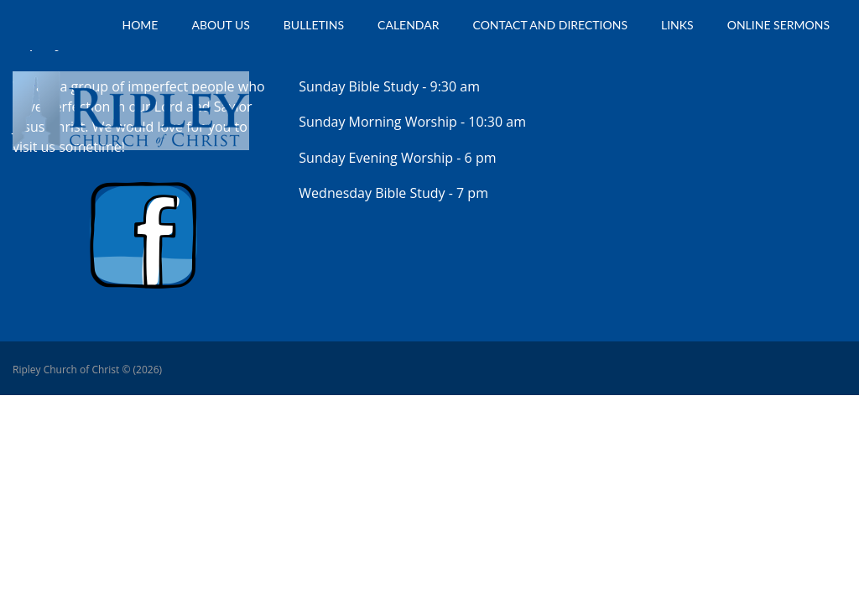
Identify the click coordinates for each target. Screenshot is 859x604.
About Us (220, 25)
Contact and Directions (550, 25)
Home (140, 25)
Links (677, 25)
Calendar (408, 25)
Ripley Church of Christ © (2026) (87, 369)
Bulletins (314, 25)
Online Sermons (778, 25)
